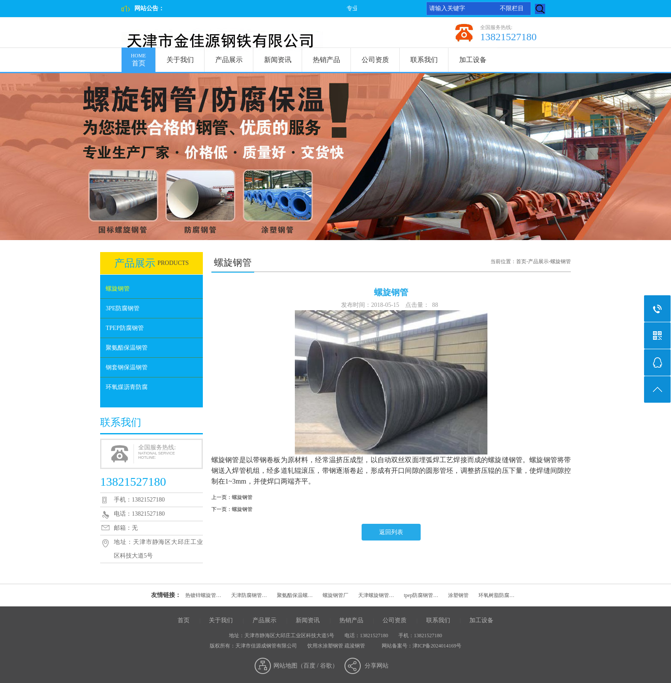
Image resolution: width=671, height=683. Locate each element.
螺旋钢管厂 (335, 595)
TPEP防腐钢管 (125, 328)
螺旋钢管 (118, 288)
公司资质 (375, 59)
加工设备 (473, 59)
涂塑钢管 (458, 595)
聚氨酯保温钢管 (127, 347)
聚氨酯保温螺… (295, 595)
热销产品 (326, 59)
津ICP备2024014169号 (437, 646)
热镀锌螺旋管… (203, 595)
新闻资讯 (277, 59)
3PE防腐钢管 (123, 308)
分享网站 (377, 665)
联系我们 (424, 59)
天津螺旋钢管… (376, 595)
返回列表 (391, 532)
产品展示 (229, 59)
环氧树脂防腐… (496, 595)
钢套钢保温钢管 (127, 367)
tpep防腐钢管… (421, 595)
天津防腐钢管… (249, 595)
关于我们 (180, 59)
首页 (138, 57)
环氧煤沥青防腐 (127, 387)
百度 (309, 665)
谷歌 (326, 665)
